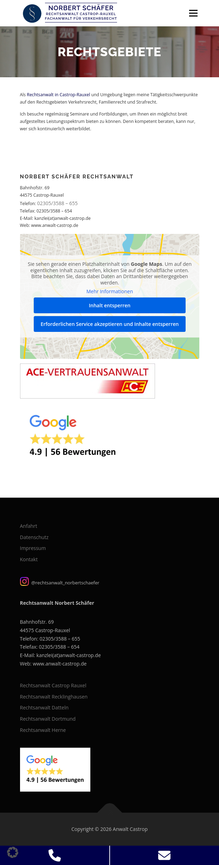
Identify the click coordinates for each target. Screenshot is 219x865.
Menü (193, 13)
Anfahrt (28, 526)
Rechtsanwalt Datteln (44, 707)
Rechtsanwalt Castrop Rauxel (53, 685)
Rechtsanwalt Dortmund (48, 718)
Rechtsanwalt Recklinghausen (54, 696)
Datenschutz (34, 537)
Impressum (33, 548)
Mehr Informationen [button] (109, 292)
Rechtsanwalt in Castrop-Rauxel (58, 95)
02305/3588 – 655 (57, 203)
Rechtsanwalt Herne (43, 730)
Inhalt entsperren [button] (109, 305)
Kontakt (29, 559)
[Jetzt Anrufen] (55, 855)
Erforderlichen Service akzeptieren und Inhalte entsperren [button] (109, 324)
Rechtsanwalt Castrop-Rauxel (81, 14)
